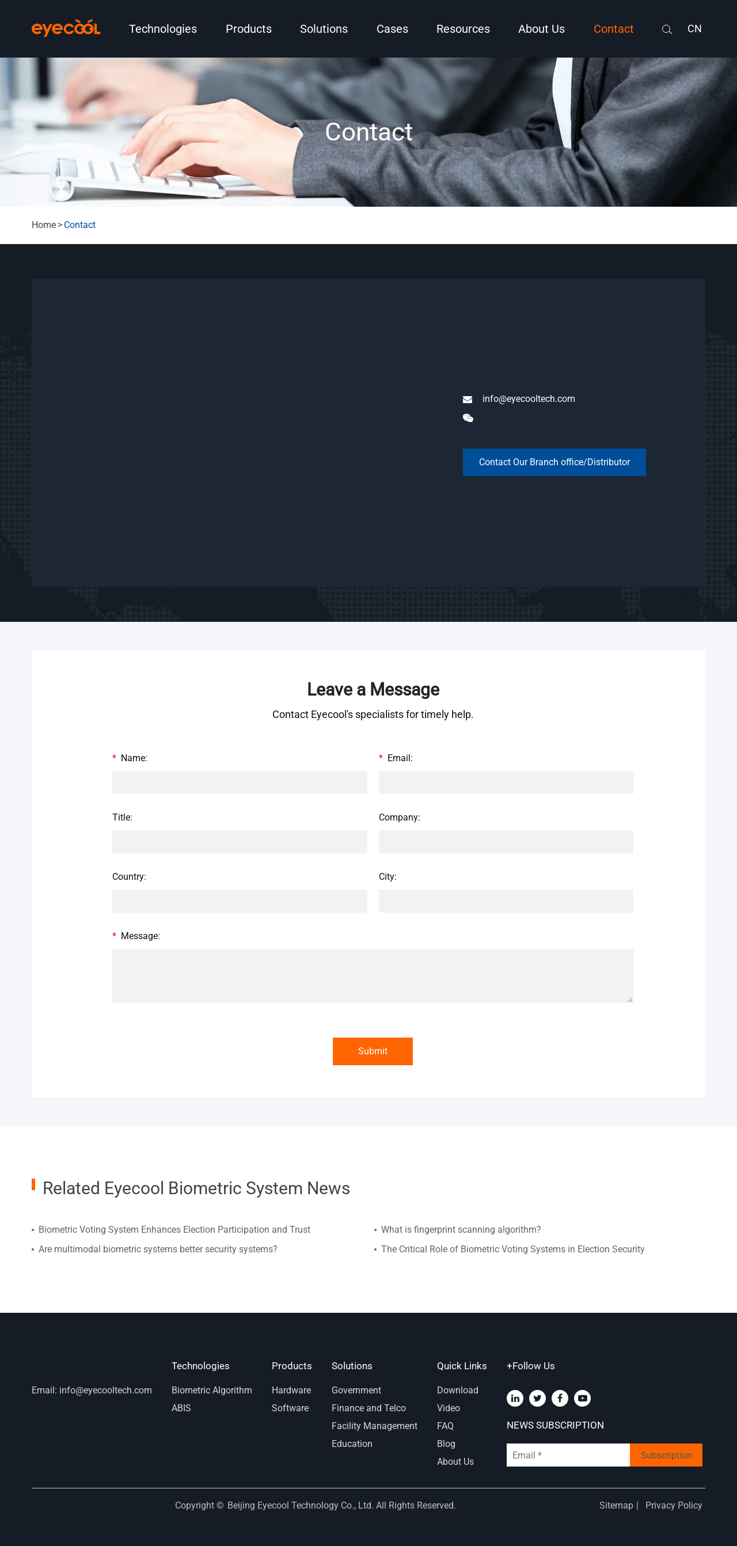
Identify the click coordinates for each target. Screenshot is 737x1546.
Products (249, 29)
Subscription (666, 1455)
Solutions (324, 29)
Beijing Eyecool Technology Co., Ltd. (301, 1505)
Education (352, 1443)
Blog (446, 1443)
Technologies (163, 29)
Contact (614, 29)
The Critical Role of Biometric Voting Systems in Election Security (513, 1249)
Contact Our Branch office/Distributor (554, 462)
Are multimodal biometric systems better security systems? (158, 1249)
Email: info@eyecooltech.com (92, 1390)
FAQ (445, 1425)
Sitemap (616, 1505)
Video (448, 1408)
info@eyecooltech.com (519, 399)
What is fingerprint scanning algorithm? (461, 1229)
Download (457, 1390)
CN (694, 28)
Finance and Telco (369, 1408)
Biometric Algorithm (212, 1390)
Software (290, 1408)
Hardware (291, 1390)
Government (356, 1390)
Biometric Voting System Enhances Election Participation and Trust (174, 1229)
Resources (463, 29)
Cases (392, 29)
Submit (373, 1051)
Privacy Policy (673, 1505)
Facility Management (374, 1425)
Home (44, 224)
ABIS (181, 1408)
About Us (541, 29)
